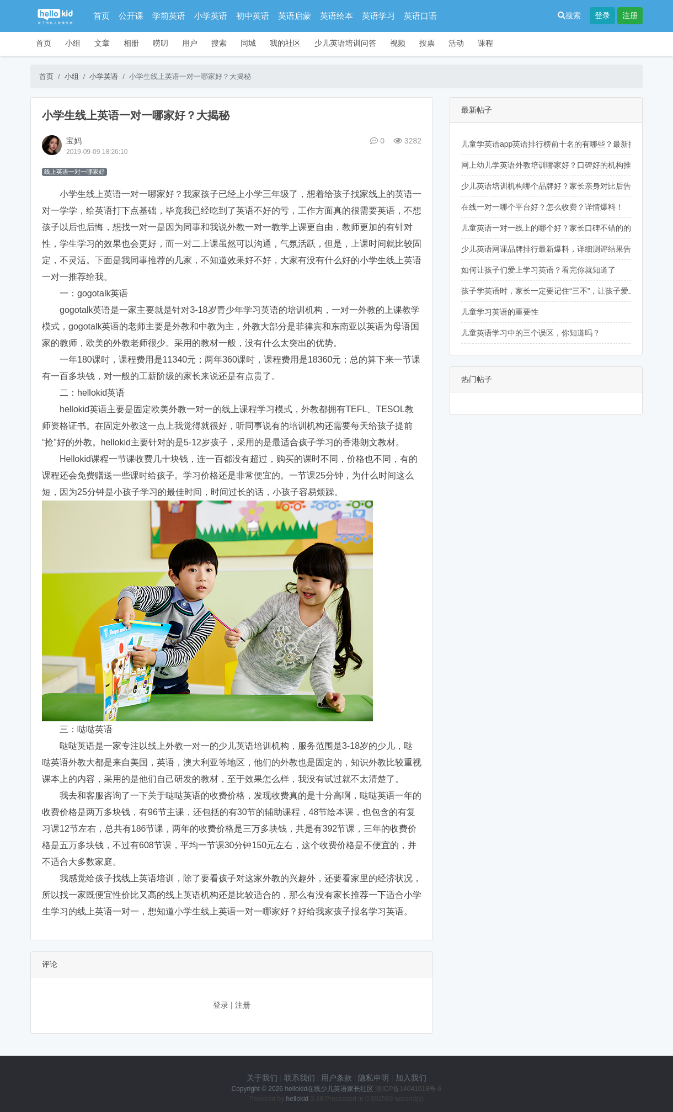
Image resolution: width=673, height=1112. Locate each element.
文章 (102, 43)
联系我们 (299, 1077)
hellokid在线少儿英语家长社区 (329, 1089)
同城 (248, 43)
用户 (189, 43)
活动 (456, 43)
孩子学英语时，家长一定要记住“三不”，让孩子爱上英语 (556, 290)
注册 (630, 15)
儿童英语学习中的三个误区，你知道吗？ (530, 332)
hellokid (297, 1099)
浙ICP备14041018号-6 (408, 1089)
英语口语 (420, 15)
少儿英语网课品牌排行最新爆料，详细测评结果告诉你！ (557, 248)
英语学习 (378, 15)
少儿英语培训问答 (345, 43)
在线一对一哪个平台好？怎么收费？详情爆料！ (542, 207)
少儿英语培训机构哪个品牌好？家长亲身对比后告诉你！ (557, 186)
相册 (131, 43)
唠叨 (160, 43)
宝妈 (74, 140)
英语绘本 (336, 15)
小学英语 (210, 15)
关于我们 (262, 1077)
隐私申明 (373, 1077)
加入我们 (411, 1077)
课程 (485, 43)
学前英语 (168, 15)
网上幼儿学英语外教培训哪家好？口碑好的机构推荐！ (554, 165)
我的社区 (285, 43)
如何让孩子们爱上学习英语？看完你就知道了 (538, 269)
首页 (101, 15)
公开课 (131, 15)
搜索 (569, 15)
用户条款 (336, 1077)
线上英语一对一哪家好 (74, 171)
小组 (73, 43)
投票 (427, 43)
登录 (602, 15)
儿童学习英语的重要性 (499, 311)
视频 (397, 43)
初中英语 (252, 15)
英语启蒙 (294, 15)
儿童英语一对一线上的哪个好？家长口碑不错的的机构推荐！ (565, 228)
